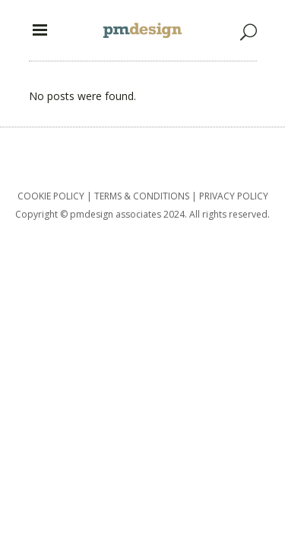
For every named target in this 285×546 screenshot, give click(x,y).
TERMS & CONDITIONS (141, 196)
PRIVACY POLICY (233, 196)
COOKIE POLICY (50, 196)
